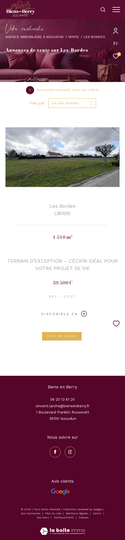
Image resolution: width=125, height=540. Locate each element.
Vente (73, 37)
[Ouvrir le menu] (116, 9)
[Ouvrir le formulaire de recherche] (103, 10)
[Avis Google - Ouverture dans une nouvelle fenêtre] (60, 492)
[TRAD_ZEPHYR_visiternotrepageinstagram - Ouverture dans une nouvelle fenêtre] (70, 452)
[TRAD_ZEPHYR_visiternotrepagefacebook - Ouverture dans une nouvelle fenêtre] (55, 452)
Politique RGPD (64, 517)
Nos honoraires (31, 513)
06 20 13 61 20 (62, 399)
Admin (97, 513)
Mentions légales (77, 513)
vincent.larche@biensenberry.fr (62, 406)
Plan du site (53, 513)
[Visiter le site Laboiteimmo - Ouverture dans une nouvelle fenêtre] (62, 528)
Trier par (36, 103)
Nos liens (43, 517)
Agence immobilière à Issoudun (34, 37)
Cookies (84, 517)
